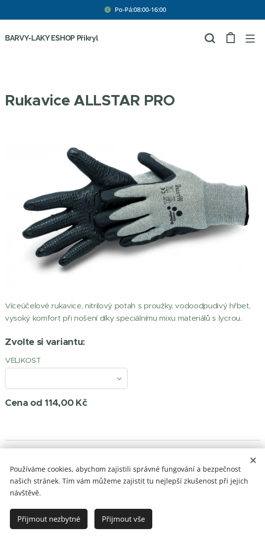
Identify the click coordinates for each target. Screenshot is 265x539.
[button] (210, 38)
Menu (250, 38)
